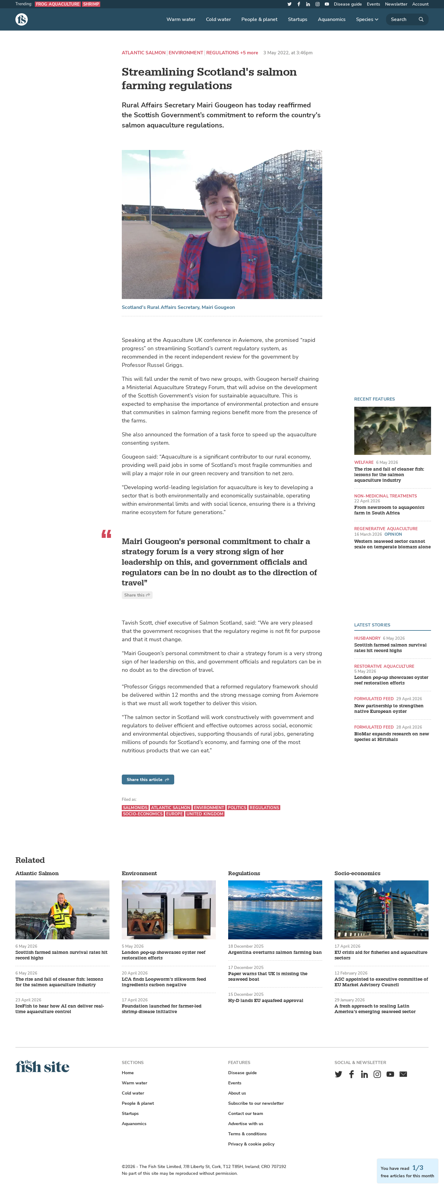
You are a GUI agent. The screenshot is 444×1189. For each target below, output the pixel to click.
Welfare (364, 462)
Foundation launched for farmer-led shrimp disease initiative (161, 1009)
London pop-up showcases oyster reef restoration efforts (391, 680)
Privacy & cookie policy (251, 1144)
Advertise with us (245, 1124)
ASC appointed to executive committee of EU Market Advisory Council (381, 982)
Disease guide (348, 4)
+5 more (249, 53)
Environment (186, 53)
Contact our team (245, 1113)
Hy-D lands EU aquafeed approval (265, 1001)
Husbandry (367, 638)
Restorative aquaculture (384, 666)
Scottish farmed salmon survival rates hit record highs (390, 648)
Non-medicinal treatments (385, 496)
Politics (237, 807)
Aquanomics (332, 19)
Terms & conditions (247, 1134)
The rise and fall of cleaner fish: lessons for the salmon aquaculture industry (389, 475)
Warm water (180, 19)
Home (128, 1073)
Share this (137, 595)
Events (373, 4)
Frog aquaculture (58, 4)
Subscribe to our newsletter (256, 1103)
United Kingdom (205, 814)
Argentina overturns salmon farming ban (275, 952)
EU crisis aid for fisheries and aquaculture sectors (381, 955)
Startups (297, 19)
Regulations (222, 53)
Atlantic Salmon (144, 53)
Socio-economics (142, 814)
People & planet (259, 19)
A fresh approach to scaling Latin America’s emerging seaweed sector (375, 1009)
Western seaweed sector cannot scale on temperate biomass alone (392, 544)
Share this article (148, 780)
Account (420, 4)
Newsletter (396, 4)
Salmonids (135, 807)
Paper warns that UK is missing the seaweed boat (267, 976)
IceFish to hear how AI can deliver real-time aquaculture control (59, 1009)
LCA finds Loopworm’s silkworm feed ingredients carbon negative (164, 982)
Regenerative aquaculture (386, 528)
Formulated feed (374, 698)
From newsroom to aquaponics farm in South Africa (389, 510)
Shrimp (91, 4)
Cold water (218, 19)
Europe (174, 814)
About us (237, 1093)
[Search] (407, 19)
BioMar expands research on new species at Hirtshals (391, 736)
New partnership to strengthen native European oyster (389, 708)
